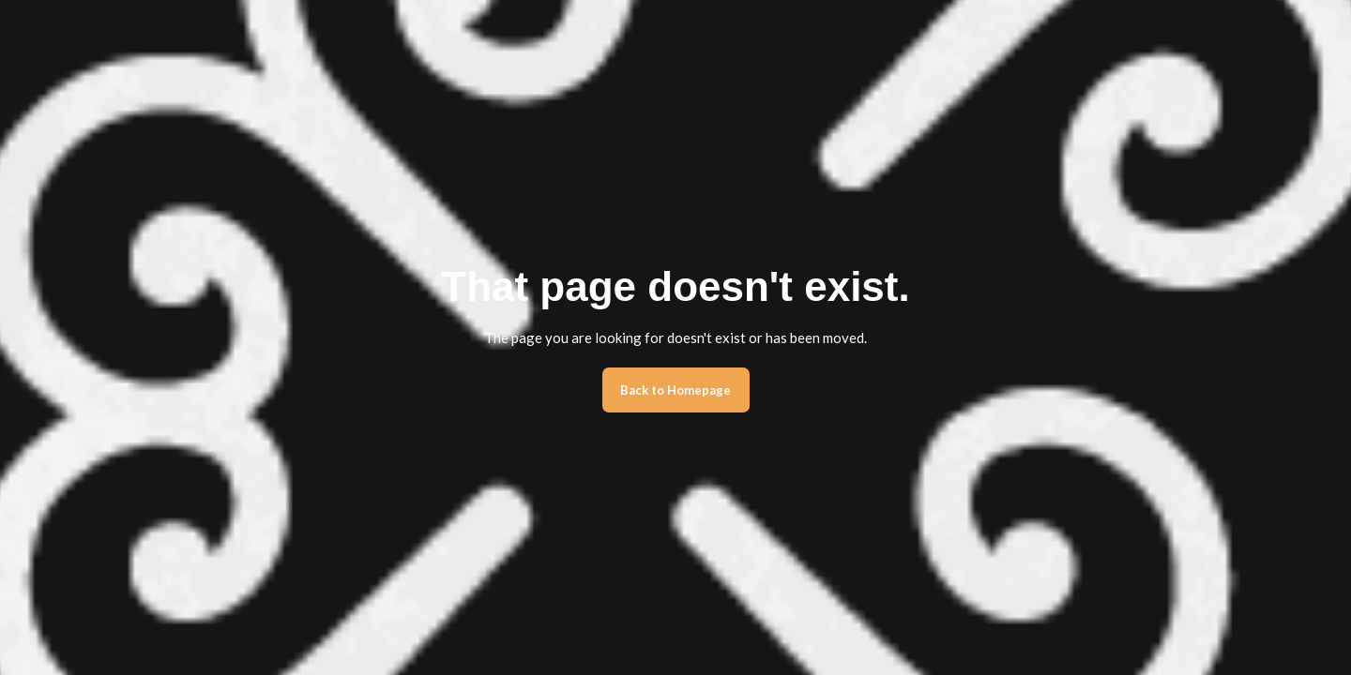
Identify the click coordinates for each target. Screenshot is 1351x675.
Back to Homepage (675, 390)
